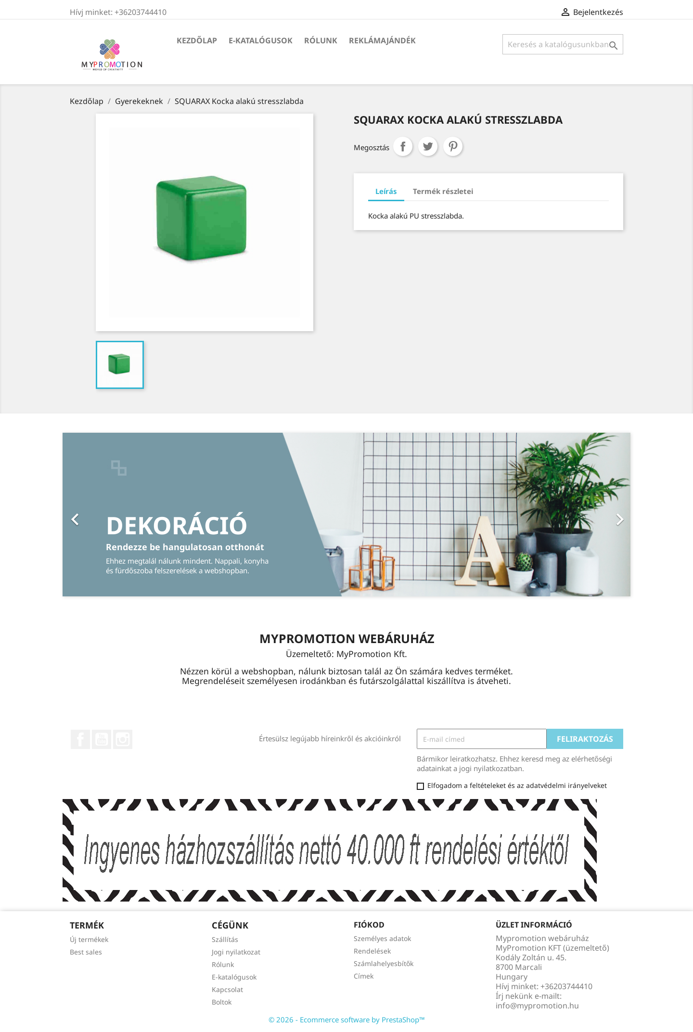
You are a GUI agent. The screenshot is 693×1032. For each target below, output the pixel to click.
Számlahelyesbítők (383, 963)
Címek (363, 975)
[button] (105, 514)
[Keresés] (562, 44)
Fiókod (369, 924)
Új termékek (89, 939)
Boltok (221, 1001)
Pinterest (452, 146)
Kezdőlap (197, 40)
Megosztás (402, 146)
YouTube (101, 739)
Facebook (80, 739)
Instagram (122, 739)
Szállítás (225, 939)
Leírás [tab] (386, 191)
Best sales (86, 951)
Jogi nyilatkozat (236, 951)
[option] (346, 514)
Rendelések (372, 950)
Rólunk (320, 40)
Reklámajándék (382, 40)
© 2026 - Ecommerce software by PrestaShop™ (347, 1019)
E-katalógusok (261, 40)
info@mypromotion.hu (537, 1005)
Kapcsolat (227, 989)
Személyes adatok (382, 938)
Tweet (427, 146)
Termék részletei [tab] (443, 191)
